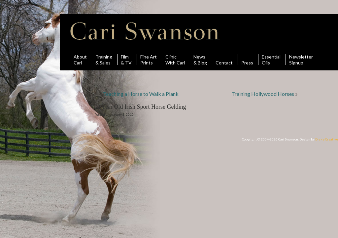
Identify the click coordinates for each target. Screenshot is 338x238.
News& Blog (200, 59)
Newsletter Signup (301, 59)
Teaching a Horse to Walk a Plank (141, 94)
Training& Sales (103, 59)
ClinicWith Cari (175, 59)
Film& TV (126, 59)
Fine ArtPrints (148, 59)
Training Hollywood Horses (262, 94)
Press (247, 59)
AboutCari (80, 59)
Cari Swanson (145, 31)
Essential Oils (271, 59)
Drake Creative (326, 139)
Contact (224, 59)
